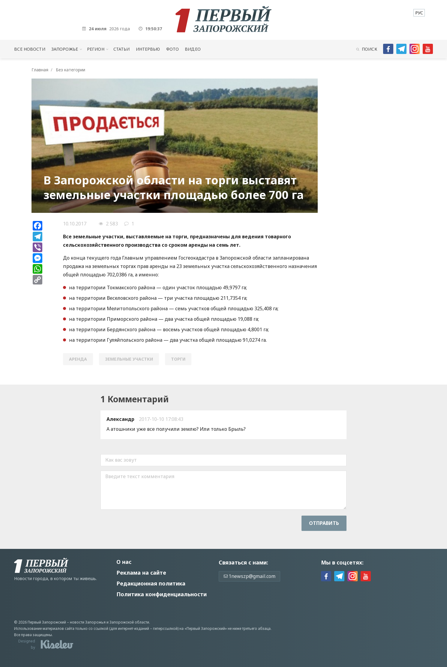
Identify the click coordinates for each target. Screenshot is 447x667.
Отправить (324, 523)
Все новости (29, 49)
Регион (95, 49)
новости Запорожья (88, 622)
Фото (172, 49)
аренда (78, 359)
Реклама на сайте (141, 572)
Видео (193, 49)
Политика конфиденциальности (161, 594)
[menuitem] (419, 12)
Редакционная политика (150, 583)
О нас (123, 561)
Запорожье (64, 49)
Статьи (121, 49)
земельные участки (129, 359)
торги (178, 359)
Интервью (148, 49)
